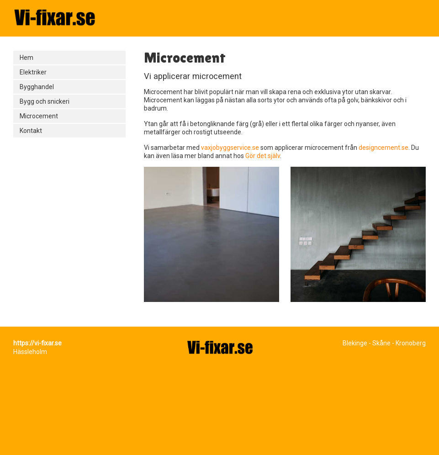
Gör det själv (262, 155)
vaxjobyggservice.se (230, 147)
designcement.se (383, 147)
